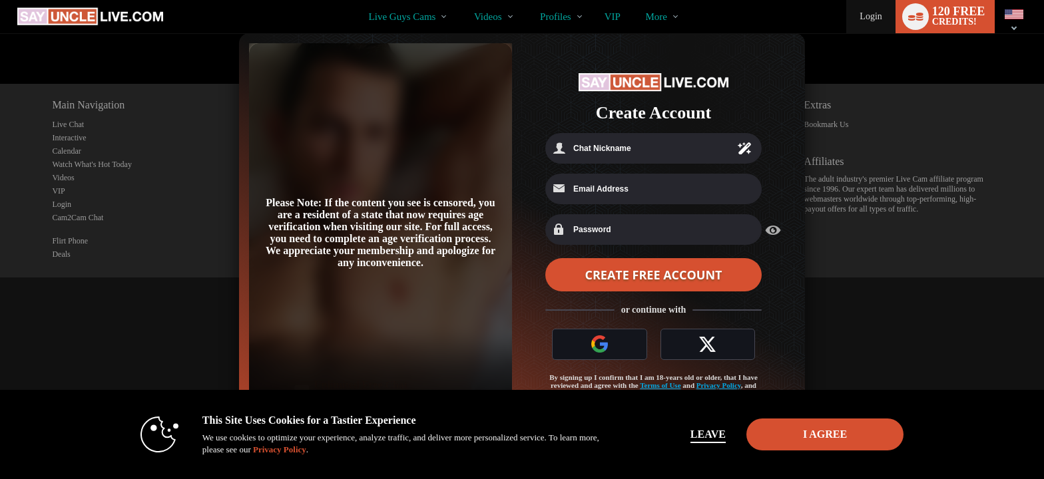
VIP (613, 16)
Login (871, 16)
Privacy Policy (718, 385)
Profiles (555, 16)
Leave (708, 434)
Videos (488, 16)
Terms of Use (660, 385)
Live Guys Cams (402, 16)
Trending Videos (462, 0)
